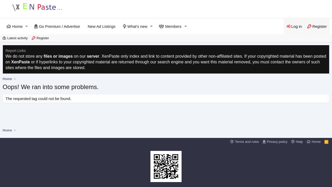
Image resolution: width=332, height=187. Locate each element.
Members (173, 26)
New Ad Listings (101, 26)
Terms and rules (247, 142)
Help (299, 142)
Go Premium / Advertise (59, 26)
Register (43, 38)
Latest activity (17, 38)
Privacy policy (277, 142)
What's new (137, 26)
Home (17, 26)
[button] (26, 26)
